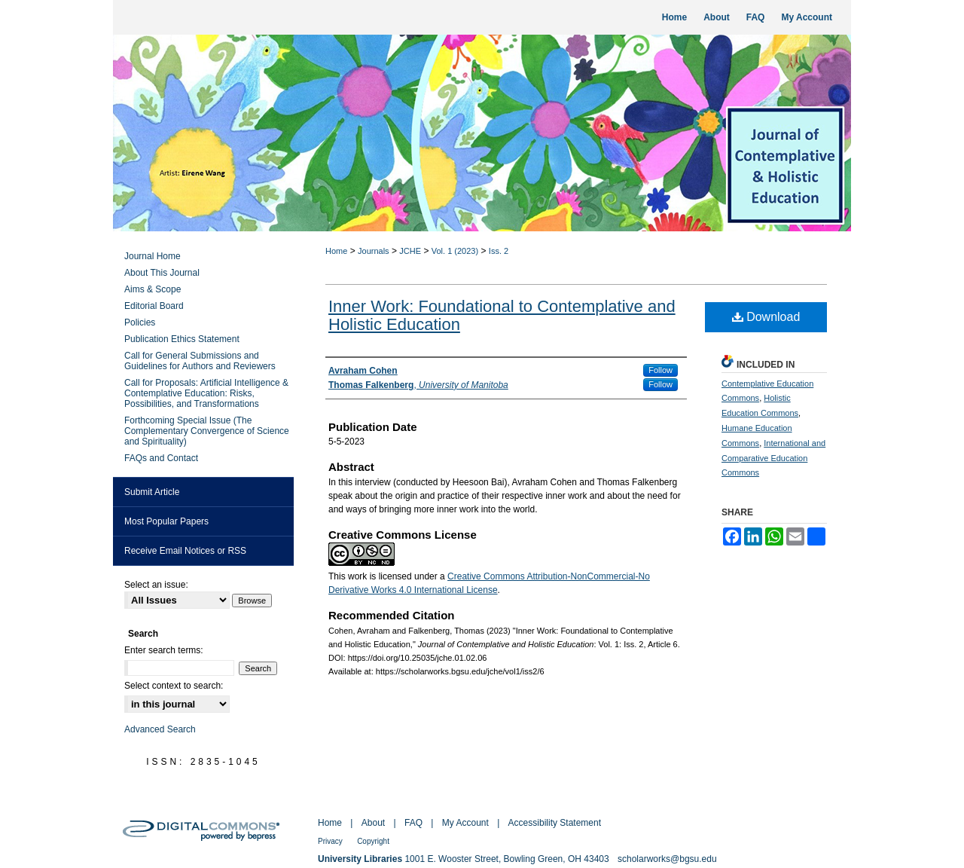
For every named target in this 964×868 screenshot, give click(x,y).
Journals (373, 250)
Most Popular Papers (166, 521)
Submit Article (151, 492)
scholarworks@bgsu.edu (667, 859)
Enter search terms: (163, 650)
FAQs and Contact (161, 458)
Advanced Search (160, 729)
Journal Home (152, 256)
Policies (139, 322)
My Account (465, 823)
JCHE (410, 250)
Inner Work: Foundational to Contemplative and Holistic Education (502, 315)
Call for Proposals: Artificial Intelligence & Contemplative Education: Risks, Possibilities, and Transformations (206, 393)
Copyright (373, 841)
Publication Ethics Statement (181, 339)
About (373, 823)
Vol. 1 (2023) (455, 250)
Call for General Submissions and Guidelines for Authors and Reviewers (200, 360)
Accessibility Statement (554, 823)
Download (766, 316)
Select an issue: (156, 584)
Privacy (330, 841)
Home (336, 250)
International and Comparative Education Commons (773, 458)
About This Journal (162, 272)
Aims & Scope (152, 289)
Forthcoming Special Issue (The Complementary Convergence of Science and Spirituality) (206, 431)
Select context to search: (173, 685)
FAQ (413, 823)
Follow (660, 369)
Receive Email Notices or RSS (185, 551)
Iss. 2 (498, 250)
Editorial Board (154, 306)
